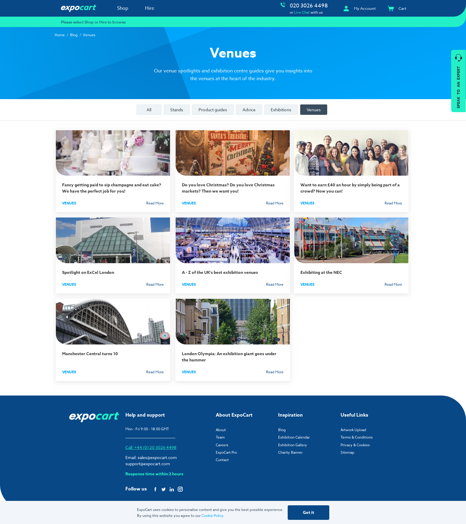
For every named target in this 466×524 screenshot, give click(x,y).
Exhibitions (281, 109)
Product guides (213, 109)
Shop (122, 8)
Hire (149, 8)
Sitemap (347, 449)
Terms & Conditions (357, 434)
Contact (222, 457)
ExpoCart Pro (226, 449)
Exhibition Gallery (292, 441)
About (221, 427)
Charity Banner (290, 449)
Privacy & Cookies (355, 441)
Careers (222, 441)
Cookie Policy (212, 515)
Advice (249, 109)
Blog (74, 34)
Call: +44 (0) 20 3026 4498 (150, 444)
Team (220, 434)
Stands (176, 109)
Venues (314, 109)
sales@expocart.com (157, 454)
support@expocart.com (147, 460)
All (149, 109)
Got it (308, 512)
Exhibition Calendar (294, 434)
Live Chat (302, 12)
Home (60, 34)
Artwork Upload (353, 427)
